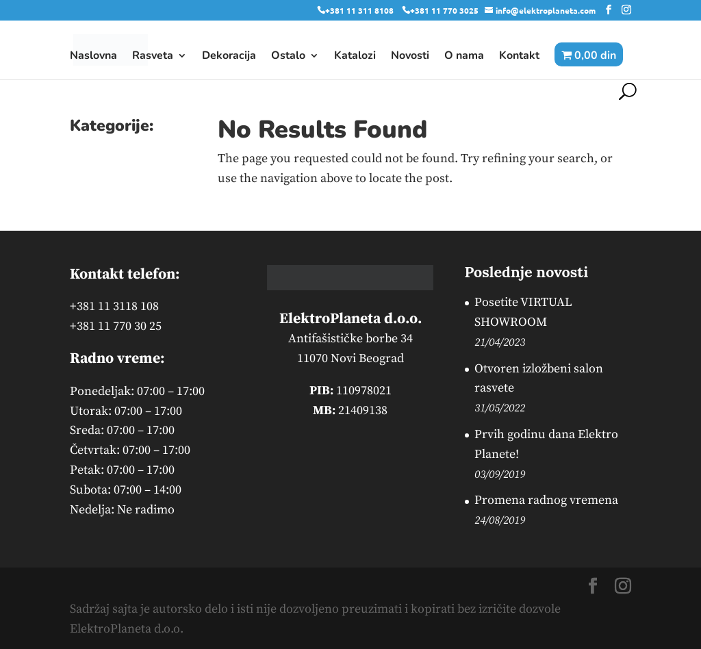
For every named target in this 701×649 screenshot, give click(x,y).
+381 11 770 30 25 (116, 326)
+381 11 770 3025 (444, 10)
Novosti (410, 57)
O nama (464, 57)
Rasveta (152, 57)
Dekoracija (229, 57)
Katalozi (355, 57)
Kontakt (519, 57)
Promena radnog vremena (546, 500)
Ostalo (288, 57)
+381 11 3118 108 (114, 306)
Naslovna (93, 57)
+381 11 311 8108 (359, 10)
